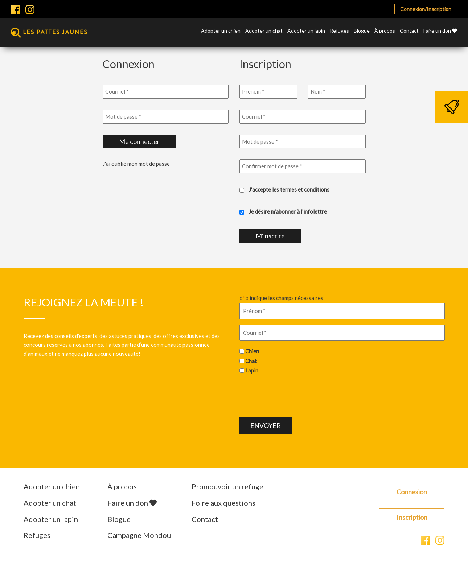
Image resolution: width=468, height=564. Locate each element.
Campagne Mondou (139, 535)
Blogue (362, 31)
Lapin (251, 370)
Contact (409, 31)
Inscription (412, 517)
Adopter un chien (221, 31)
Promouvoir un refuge (227, 486)
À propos (384, 31)
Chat (251, 361)
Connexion (412, 492)
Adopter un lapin (306, 31)
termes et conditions (304, 189)
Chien (252, 351)
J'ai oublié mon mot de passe (136, 163)
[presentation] (294, 394)
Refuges (339, 31)
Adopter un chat (264, 31)
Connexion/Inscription (425, 9)
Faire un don (440, 31)
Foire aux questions (223, 502)
